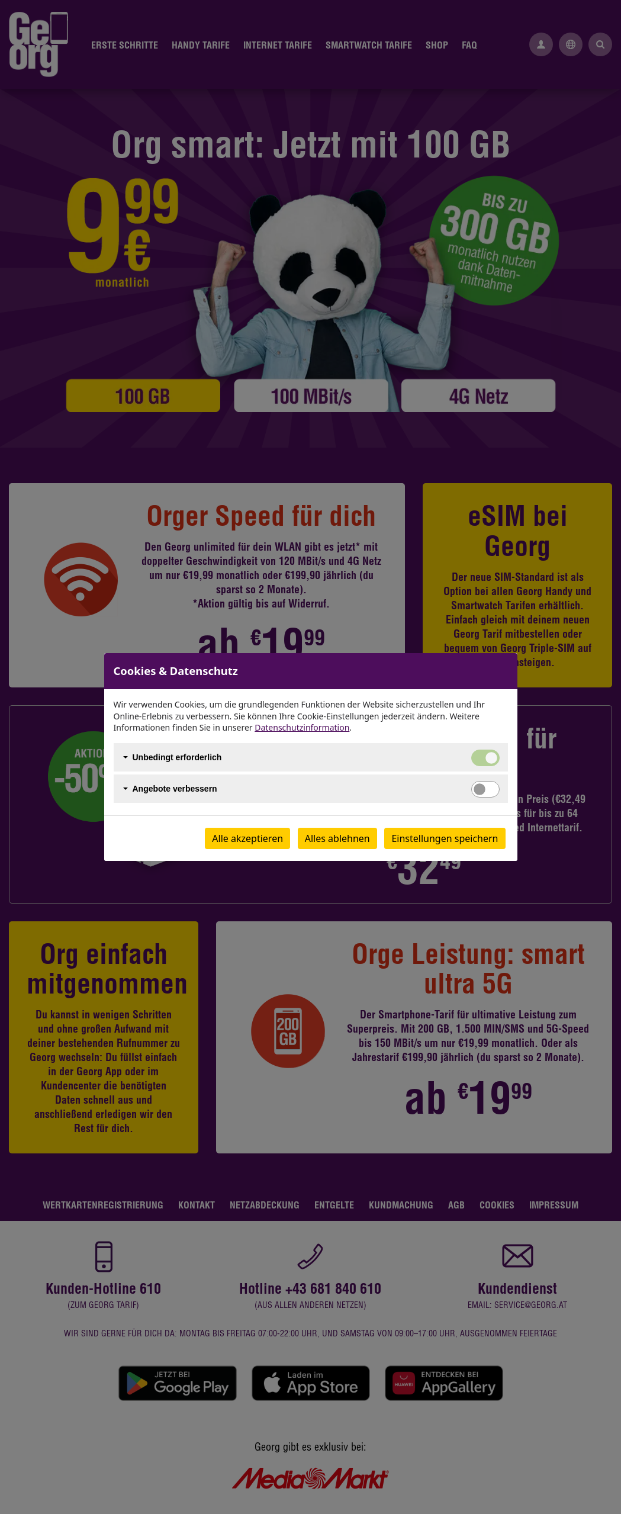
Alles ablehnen (337, 838)
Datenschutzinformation (302, 727)
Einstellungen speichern (444, 838)
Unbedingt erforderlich (177, 757)
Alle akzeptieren (247, 838)
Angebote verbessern (175, 788)
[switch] (485, 789)
